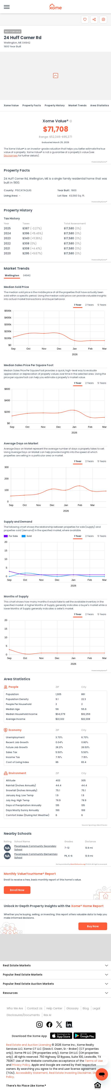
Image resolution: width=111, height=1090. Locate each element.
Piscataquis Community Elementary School (36, 855)
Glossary (72, 1008)
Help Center (54, 1008)
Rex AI (47, 1015)
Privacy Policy (21, 1065)
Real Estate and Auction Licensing (28, 1045)
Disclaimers (11, 155)
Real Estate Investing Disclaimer (70, 1073)
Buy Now (93, 926)
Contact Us (34, 1008)
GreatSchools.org (77, 864)
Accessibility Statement (32, 1073)
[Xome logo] (55, 6)
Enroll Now (17, 890)
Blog (86, 1008)
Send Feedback (55, 951)
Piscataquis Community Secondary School (35, 847)
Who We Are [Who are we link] (15, 1008)
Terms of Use (94, 1061)
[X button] (59, 1024)
